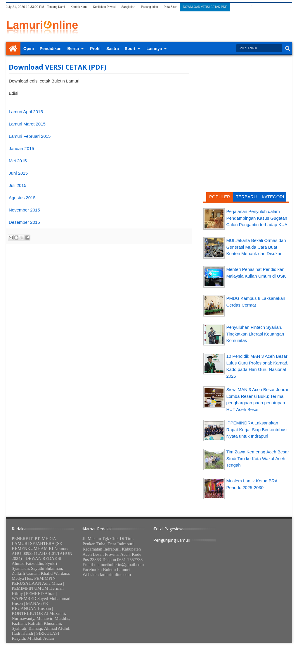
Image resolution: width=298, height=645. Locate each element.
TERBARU (246, 196)
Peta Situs (170, 6)
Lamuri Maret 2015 (27, 123)
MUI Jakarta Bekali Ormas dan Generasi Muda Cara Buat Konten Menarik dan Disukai (256, 247)
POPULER (219, 196)
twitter (243, 7)
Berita (73, 48)
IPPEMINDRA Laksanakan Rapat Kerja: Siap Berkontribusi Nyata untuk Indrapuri (256, 429)
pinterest (288, 7)
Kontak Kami (79, 6)
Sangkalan (128, 6)
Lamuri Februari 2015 (30, 136)
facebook (250, 7)
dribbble (281, 7)
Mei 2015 (18, 160)
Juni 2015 (18, 173)
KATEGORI (273, 196)
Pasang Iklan (149, 6)
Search (287, 48)
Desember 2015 (24, 222)
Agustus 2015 (22, 197)
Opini (28, 48)
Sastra (112, 48)
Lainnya (154, 48)
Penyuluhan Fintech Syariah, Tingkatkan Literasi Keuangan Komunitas (255, 334)
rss (265, 7)
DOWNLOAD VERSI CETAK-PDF (205, 6)
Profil (95, 48)
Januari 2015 (21, 148)
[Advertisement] (246, 98)
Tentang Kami (56, 6)
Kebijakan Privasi (104, 6)
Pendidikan (51, 48)
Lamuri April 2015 (26, 111)
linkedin (273, 7)
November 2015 (24, 209)
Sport (130, 48)
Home (13, 48)
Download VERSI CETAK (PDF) (57, 67)
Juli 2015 (17, 185)
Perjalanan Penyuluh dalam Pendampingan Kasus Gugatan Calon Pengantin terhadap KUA (256, 218)
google (258, 7)
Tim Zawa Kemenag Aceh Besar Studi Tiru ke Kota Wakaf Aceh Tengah (257, 458)
